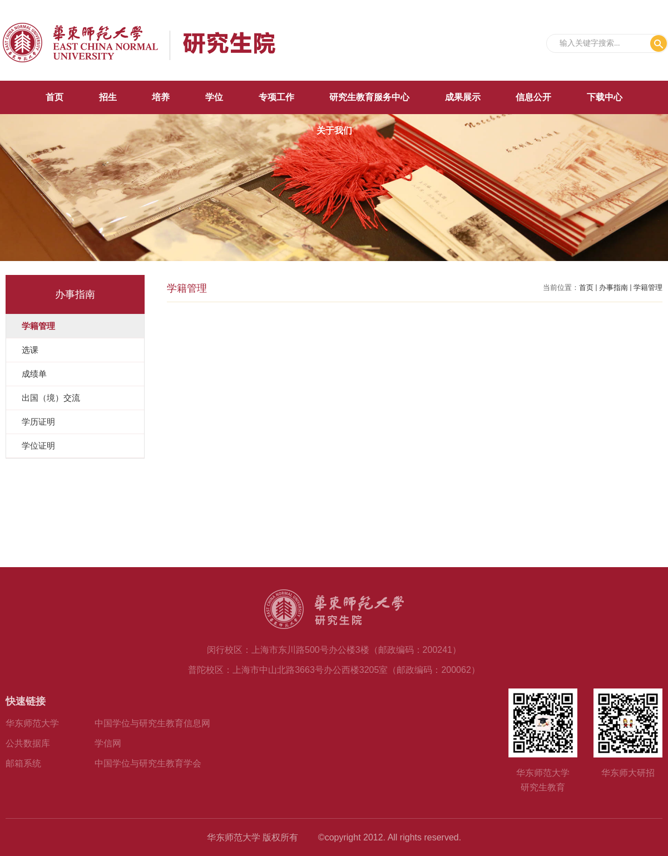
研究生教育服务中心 (369, 97)
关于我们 (334, 130)
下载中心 (604, 97)
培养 (161, 97)
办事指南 (613, 287)
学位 (214, 97)
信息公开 (533, 97)
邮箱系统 (23, 763)
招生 (108, 97)
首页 (54, 97)
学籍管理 (648, 287)
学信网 (108, 743)
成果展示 (463, 97)
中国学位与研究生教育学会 (148, 763)
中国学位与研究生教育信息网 (152, 723)
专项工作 (276, 97)
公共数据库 (28, 743)
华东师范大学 (32, 723)
